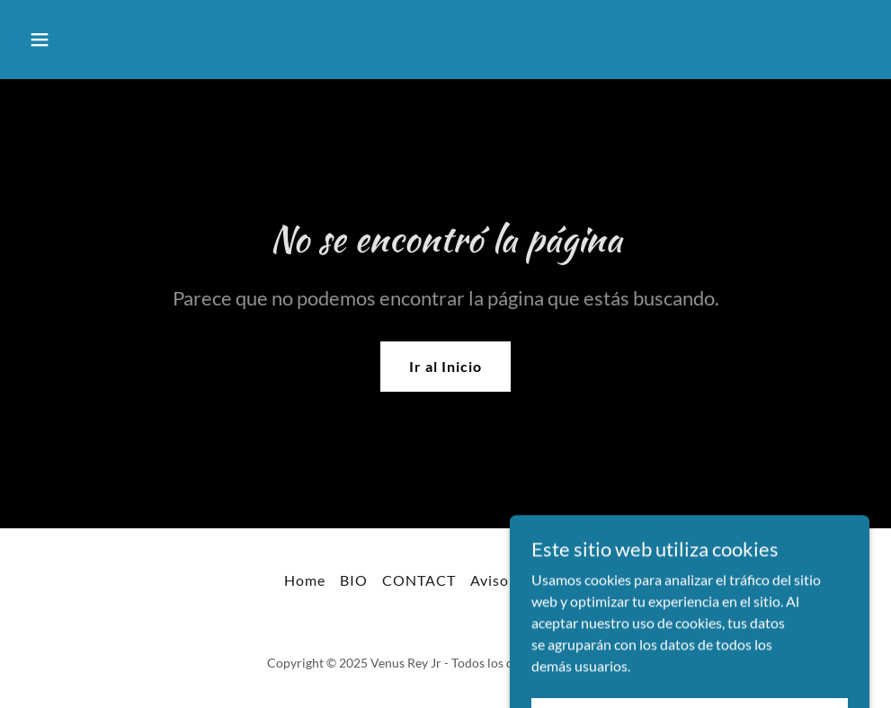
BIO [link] (354, 580)
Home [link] (304, 580)
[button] (85, 40)
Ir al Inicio (445, 366)
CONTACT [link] (419, 580)
